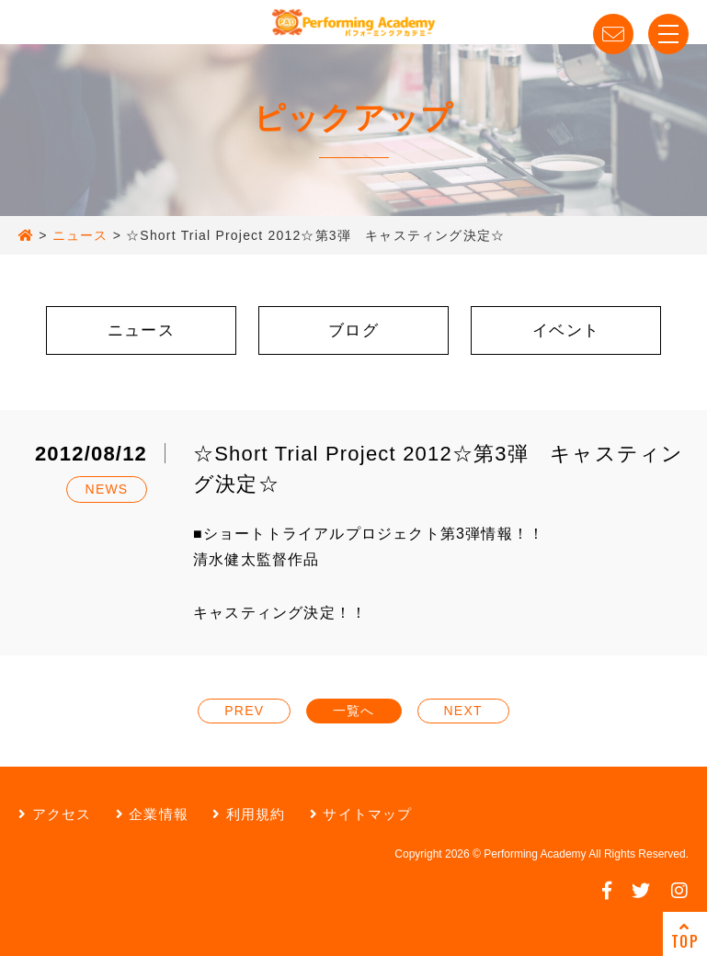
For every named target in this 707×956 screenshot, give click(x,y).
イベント (565, 330)
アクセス (54, 814)
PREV (244, 710)
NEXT (463, 710)
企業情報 (152, 814)
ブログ (353, 330)
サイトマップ (361, 814)
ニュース (141, 330)
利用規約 (248, 814)
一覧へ (354, 710)
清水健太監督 (240, 559)
